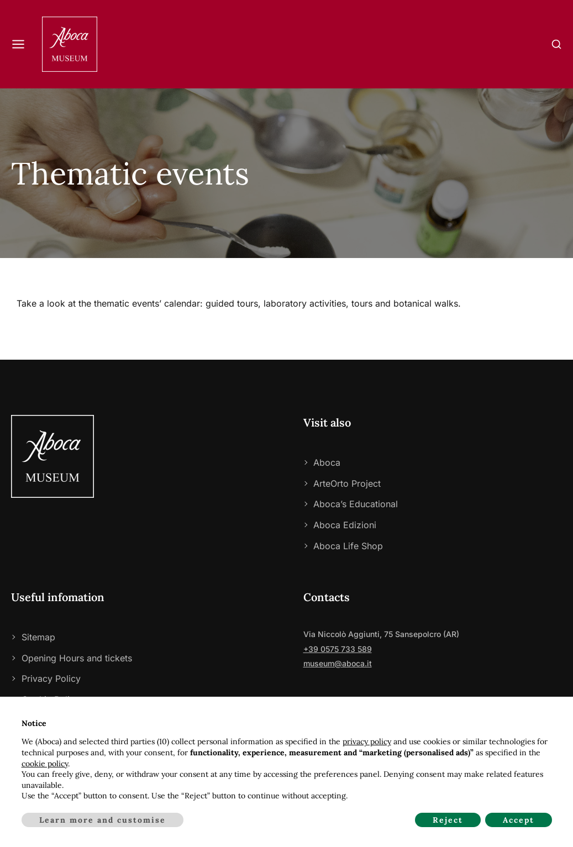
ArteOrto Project (347, 483)
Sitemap (38, 637)
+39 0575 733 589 (337, 649)
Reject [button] (448, 820)
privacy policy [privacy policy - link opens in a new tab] (367, 741)
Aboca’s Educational (355, 503)
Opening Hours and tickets (77, 658)
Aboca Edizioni (344, 524)
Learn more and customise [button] (102, 820)
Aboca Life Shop (348, 545)
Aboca (326, 462)
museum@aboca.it (337, 663)
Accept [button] (518, 820)
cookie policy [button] (45, 764)
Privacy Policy (51, 678)
